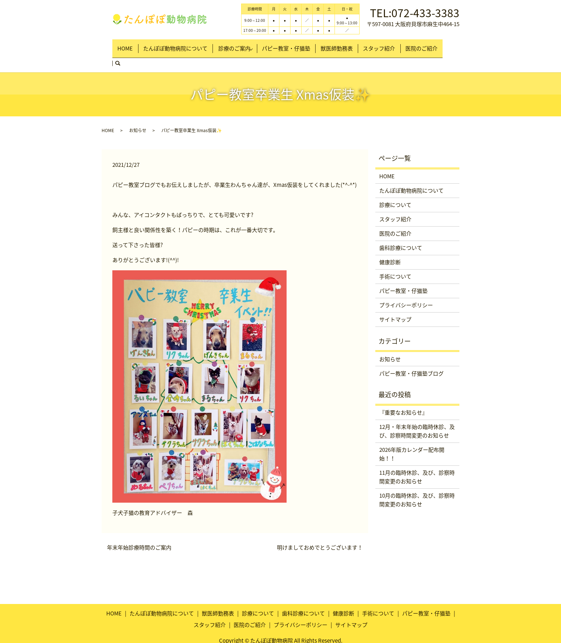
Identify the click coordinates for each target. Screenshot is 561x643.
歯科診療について (400, 230)
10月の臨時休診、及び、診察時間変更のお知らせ (417, 482)
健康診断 (390, 244)
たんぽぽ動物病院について (178, 45)
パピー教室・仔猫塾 (294, 45)
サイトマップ (395, 302)
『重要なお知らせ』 (403, 395)
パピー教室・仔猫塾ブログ (411, 356)
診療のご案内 (238, 45)
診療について (395, 187)
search (447, 45)
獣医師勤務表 (341, 45)
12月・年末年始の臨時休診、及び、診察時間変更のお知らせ (417, 413)
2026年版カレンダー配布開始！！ (411, 436)
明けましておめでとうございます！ (320, 530)
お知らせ (137, 113)
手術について (395, 259)
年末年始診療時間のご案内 (139, 530)
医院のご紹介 (419, 45)
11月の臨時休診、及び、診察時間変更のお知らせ (417, 459)
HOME (132, 45)
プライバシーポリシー (406, 287)
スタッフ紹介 (380, 45)
